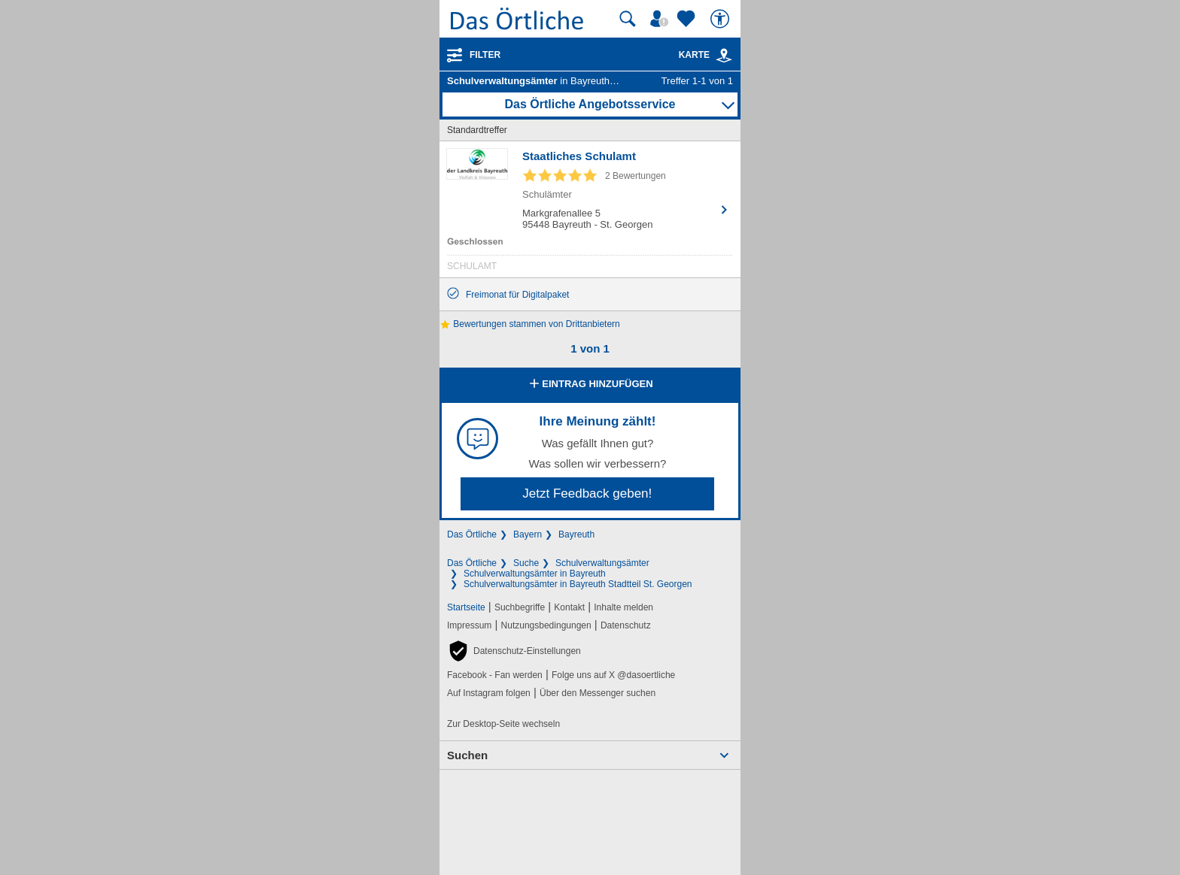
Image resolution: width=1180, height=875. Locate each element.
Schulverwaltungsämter (602, 563)
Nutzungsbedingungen (546, 625)
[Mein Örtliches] (661, 19)
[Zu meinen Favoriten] (688, 19)
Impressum (469, 625)
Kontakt (569, 607)
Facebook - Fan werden (495, 675)
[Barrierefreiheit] (721, 19)
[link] (724, 56)
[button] (514, 651)
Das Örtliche (472, 534)
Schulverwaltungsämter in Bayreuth (535, 573)
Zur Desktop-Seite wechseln (503, 724)
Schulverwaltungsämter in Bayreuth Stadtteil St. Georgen (578, 584)
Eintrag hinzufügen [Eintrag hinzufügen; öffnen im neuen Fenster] (589, 384)
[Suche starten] (627, 19)
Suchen (467, 755)
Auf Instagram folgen (489, 693)
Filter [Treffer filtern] (485, 55)
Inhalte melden (623, 607)
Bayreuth (576, 534)
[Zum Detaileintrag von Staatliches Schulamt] (590, 213)
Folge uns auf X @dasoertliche (613, 675)
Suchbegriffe (519, 607)
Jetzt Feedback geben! (587, 493)
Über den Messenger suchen (597, 693)
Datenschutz (626, 625)
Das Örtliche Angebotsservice (589, 104)
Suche (526, 563)
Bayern (527, 534)
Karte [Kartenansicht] (706, 55)
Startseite (466, 607)
